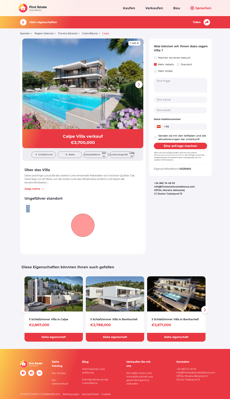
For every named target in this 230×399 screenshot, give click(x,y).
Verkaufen (154, 8)
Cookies (106, 394)
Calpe (105, 33)
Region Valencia (44, 33)
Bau (176, 8)
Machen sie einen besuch (172, 57)
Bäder (69, 154)
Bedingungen (159, 155)
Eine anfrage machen (180, 146)
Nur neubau (59, 373)
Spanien (25, 33)
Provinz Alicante (67, 33)
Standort (184, 64)
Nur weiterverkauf (60, 382)
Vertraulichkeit (90, 394)
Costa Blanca (90, 33)
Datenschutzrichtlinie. (175, 155)
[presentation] (139, 84)
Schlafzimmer (43, 154)
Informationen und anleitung (93, 371)
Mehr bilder (163, 71)
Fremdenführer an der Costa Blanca (95, 381)
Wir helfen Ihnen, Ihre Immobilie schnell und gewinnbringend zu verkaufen (139, 378)
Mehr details (164, 64)
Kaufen (129, 8)
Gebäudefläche (96, 155)
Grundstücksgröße (122, 155)
